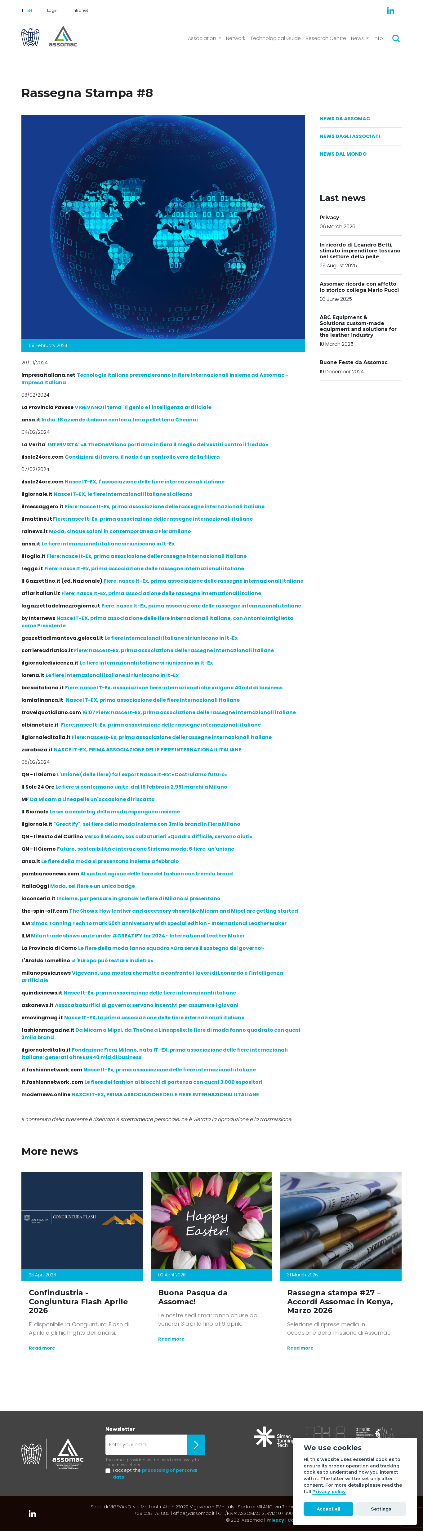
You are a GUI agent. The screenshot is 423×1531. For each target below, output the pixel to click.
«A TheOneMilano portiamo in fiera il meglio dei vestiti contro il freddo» (158, 444)
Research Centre (326, 38)
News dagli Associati (350, 136)
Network (235, 38)
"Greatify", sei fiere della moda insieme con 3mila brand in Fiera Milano (147, 824)
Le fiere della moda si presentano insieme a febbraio (110, 861)
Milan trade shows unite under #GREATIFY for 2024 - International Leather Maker (138, 935)
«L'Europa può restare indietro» (112, 960)
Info (378, 38)
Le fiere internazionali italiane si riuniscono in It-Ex (108, 543)
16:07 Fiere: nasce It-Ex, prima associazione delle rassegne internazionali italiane (189, 712)
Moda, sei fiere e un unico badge (92, 886)
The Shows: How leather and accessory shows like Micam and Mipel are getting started (183, 911)
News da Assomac (345, 118)
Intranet (80, 10)
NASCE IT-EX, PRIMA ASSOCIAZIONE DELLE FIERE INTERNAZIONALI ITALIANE (147, 749)
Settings (381, 1509)
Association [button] (202, 38)
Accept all (328, 1509)
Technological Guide (275, 38)
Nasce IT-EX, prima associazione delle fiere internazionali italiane (153, 700)
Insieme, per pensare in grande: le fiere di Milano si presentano (138, 898)
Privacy (275, 1520)
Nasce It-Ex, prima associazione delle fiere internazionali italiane (150, 992)
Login (52, 10)
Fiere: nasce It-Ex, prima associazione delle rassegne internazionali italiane (165, 506)
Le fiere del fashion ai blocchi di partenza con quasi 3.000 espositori (173, 1082)
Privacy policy (329, 1491)
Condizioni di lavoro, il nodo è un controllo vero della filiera (142, 457)
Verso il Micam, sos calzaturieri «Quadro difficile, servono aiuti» (168, 836)
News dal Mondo (343, 154)
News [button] (358, 38)
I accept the (155, 1473)
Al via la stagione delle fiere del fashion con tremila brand (156, 873)
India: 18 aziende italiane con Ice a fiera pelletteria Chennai (120, 419)
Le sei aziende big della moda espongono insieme (115, 811)
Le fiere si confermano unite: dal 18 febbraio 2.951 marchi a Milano (141, 786)
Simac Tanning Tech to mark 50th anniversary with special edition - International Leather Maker (159, 923)
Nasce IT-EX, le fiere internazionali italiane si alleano (123, 494)
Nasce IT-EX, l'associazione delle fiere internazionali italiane (145, 481)
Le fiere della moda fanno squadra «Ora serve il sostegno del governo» (171, 948)
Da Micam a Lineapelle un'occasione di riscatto (92, 799)
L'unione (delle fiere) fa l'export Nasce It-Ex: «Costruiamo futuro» (142, 774)
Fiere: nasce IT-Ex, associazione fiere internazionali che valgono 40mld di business (174, 687)
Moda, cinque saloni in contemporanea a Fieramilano (120, 531)
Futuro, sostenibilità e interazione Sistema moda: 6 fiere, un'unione (145, 848)
